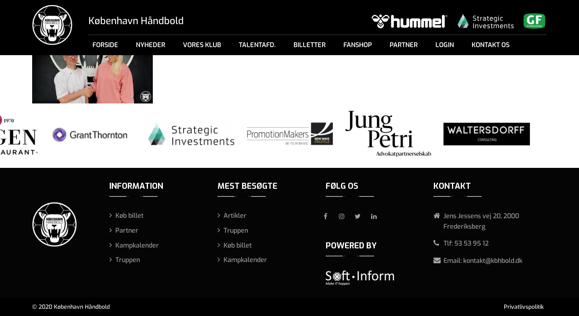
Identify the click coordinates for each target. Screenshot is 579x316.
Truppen (127, 260)
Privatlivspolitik (524, 307)
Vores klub (202, 45)
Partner (404, 45)
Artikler (235, 215)
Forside (105, 45)
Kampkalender (137, 245)
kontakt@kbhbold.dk (492, 260)
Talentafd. (257, 45)
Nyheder (150, 45)
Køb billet (129, 215)
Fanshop (357, 45)
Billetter (310, 45)
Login (444, 45)
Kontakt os (490, 45)
